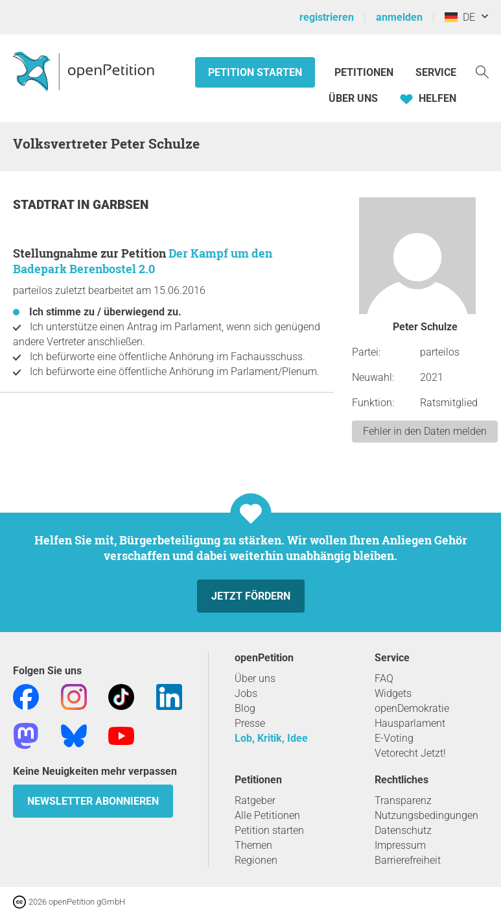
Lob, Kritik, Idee (271, 738)
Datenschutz (403, 830)
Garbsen (120, 204)
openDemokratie (412, 708)
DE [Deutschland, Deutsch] (460, 17)
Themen (253, 845)
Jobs (246, 693)
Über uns (255, 678)
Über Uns (353, 98)
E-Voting (394, 738)
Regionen (256, 860)
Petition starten (255, 72)
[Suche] (482, 71)
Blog (245, 708)
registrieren (326, 17)
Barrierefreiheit (408, 860)
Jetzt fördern (250, 596)
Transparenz (403, 800)
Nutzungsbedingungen (426, 815)
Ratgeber (255, 800)
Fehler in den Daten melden (425, 431)
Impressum (400, 845)
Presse (250, 723)
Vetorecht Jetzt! (410, 753)
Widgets (393, 693)
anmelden (399, 17)
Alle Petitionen (267, 815)
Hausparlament (410, 723)
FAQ (384, 678)
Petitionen (365, 72)
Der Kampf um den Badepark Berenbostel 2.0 (142, 260)
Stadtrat (45, 204)
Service (435, 72)
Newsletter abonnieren (93, 801)
